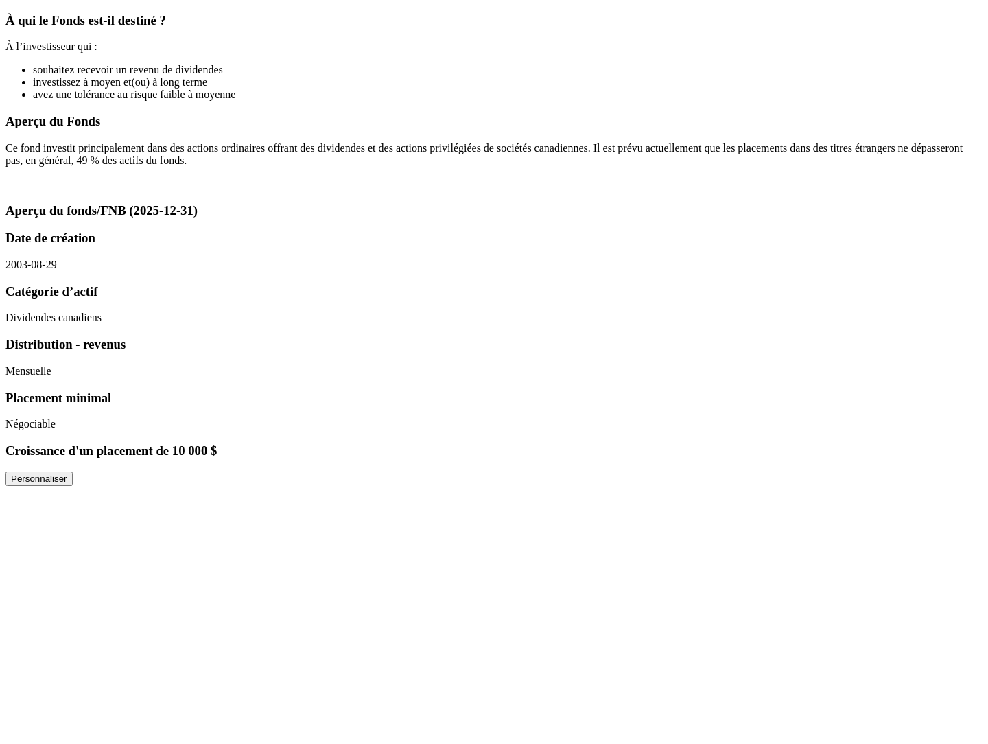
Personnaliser (39, 479)
